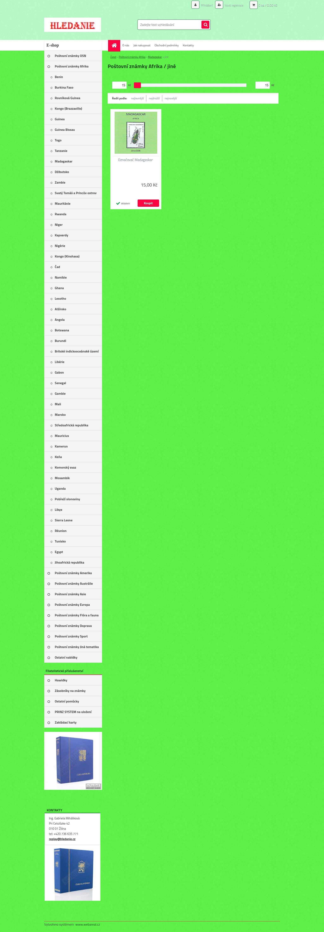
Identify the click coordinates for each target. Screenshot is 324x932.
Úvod (113, 57)
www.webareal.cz (87, 924)
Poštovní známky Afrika (132, 57)
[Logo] (72, 24)
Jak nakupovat (141, 45)
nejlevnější (137, 98)
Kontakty (188, 45)
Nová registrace (233, 5)
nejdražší (154, 98)
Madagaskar (155, 57)
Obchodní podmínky (167, 45)
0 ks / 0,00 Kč (267, 5)
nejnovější (171, 98)
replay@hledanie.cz (62, 839)
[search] (205, 25)
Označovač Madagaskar (135, 160)
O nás (125, 45)
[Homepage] (115, 45)
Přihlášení (206, 5)
